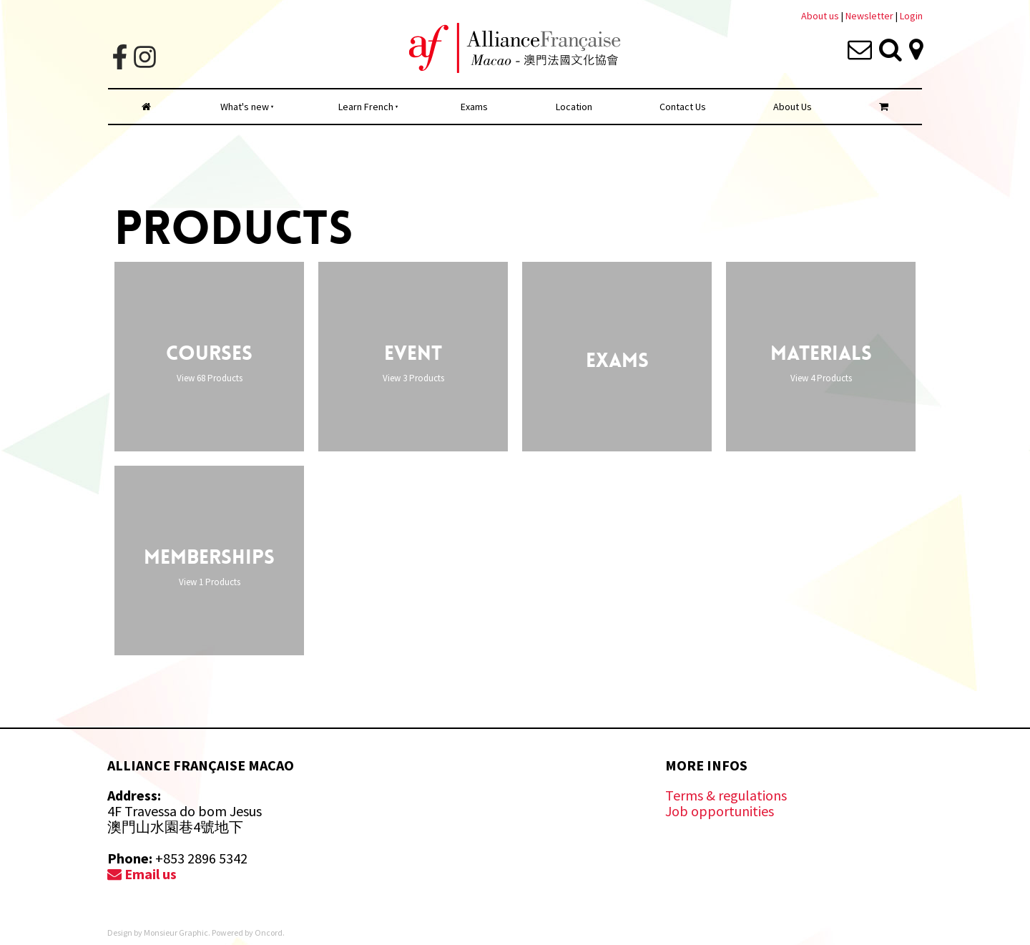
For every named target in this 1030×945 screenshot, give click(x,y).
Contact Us (682, 106)
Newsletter (870, 15)
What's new (244, 106)
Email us (142, 874)
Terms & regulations (726, 795)
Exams (474, 106)
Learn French (365, 106)
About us (820, 15)
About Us (792, 106)
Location (574, 106)
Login (911, 15)
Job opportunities (719, 811)
